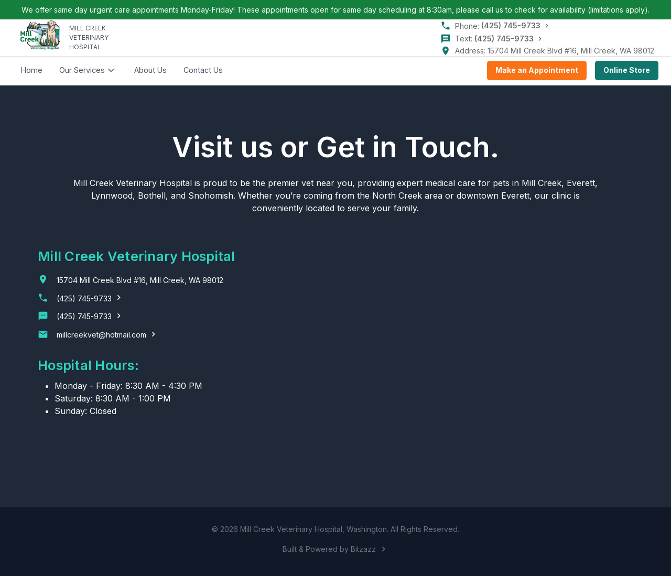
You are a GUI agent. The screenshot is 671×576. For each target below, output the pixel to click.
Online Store (626, 70)
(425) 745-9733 (510, 25)
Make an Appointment (537, 70)
